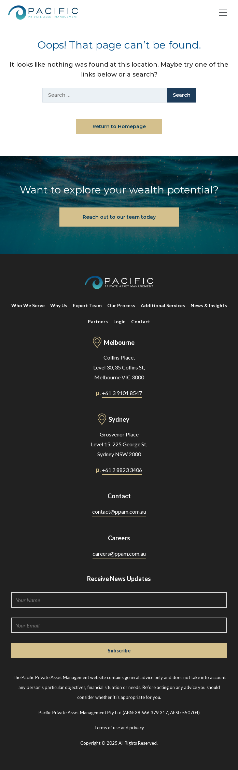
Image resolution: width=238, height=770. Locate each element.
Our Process (121, 305)
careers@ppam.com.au (119, 553)
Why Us (58, 305)
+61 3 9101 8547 (122, 393)
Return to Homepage (119, 126)
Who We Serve (28, 305)
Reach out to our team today (119, 217)
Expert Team (87, 305)
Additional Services (163, 305)
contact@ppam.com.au (119, 511)
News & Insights (209, 305)
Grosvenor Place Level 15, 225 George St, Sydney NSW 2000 (119, 444)
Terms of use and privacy (119, 727)
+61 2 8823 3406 (122, 470)
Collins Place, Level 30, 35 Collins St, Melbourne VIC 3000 (119, 367)
